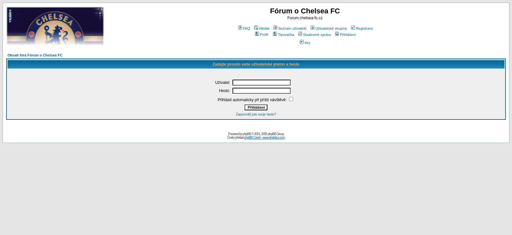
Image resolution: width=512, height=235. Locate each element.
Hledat (261, 28)
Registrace (362, 28)
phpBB (247, 134)
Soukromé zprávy (314, 35)
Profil (261, 35)
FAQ (244, 28)
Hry (305, 43)
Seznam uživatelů (290, 28)
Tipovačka (283, 35)
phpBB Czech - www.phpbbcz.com (264, 137)
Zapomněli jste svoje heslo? (256, 114)
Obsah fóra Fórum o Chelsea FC (35, 55)
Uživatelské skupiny (329, 28)
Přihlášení (345, 35)
